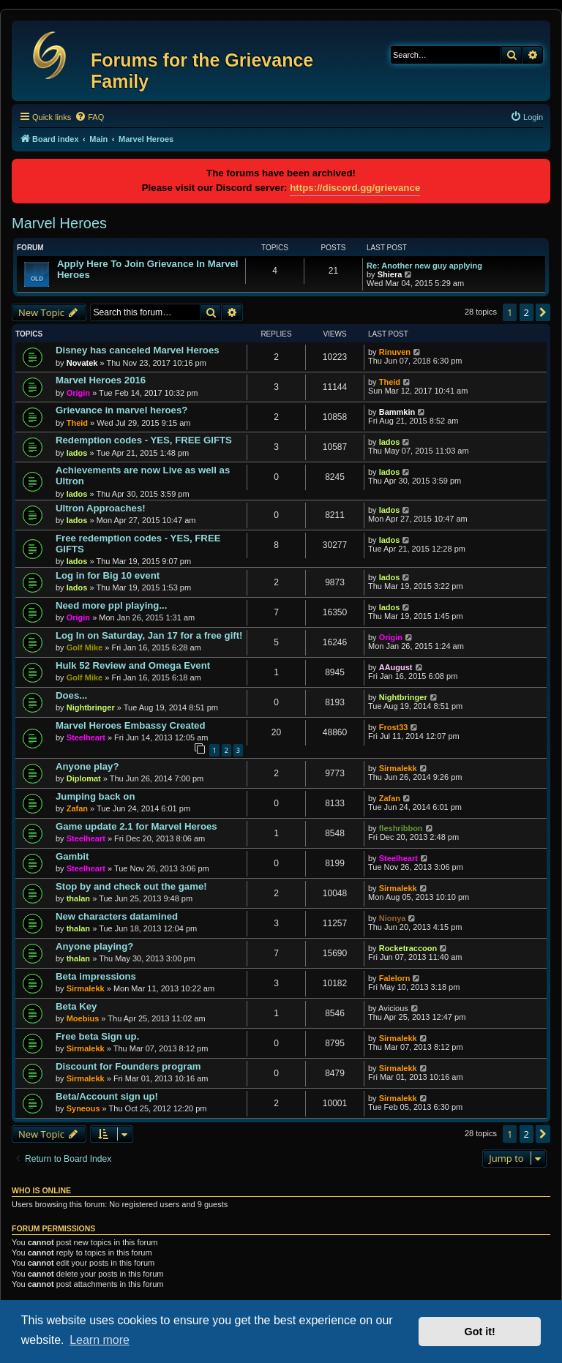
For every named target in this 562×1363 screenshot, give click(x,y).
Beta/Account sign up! (107, 1096)
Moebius (83, 1018)
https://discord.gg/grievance (355, 187)
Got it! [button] (480, 1331)
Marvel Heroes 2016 (101, 380)
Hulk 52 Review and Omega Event (133, 665)
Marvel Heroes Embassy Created (131, 725)
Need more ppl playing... (111, 605)
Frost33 (393, 727)
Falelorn (395, 978)
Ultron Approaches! (101, 508)
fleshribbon (401, 828)
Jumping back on (95, 796)
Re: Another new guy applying (424, 265)
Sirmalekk (398, 768)
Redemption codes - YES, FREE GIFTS (144, 440)
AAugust (396, 667)
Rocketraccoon (408, 948)
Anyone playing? (94, 946)
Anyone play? (87, 766)
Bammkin (397, 412)
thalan (78, 898)
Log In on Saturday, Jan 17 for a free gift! (149, 635)
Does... (71, 695)
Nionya (392, 918)
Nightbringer (91, 707)
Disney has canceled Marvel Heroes (138, 350)
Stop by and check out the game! (131, 886)
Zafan (77, 808)
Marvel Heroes (59, 223)
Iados (77, 452)
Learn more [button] (100, 1340)
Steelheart (86, 737)
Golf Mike (85, 647)
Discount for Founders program (128, 1066)
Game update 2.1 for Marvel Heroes (136, 826)
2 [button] (526, 312)
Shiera (390, 274)
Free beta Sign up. (97, 1036)
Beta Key (76, 1006)
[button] (543, 312)
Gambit (72, 856)
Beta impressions (96, 976)
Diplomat (84, 778)
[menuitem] (89, 117)
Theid (389, 382)
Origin (78, 392)
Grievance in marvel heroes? (121, 410)
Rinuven (395, 352)
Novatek (82, 362)
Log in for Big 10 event (108, 575)
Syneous (83, 1108)
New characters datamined (117, 916)
